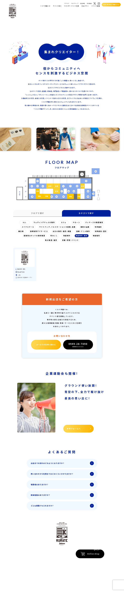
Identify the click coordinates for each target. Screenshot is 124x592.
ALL (24, 222)
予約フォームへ (74, 429)
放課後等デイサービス (39, 231)
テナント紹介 (57, 6)
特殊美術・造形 (101, 231)
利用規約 (82, 3)
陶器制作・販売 (82, 236)
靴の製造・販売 (51, 240)
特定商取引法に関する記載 (95, 562)
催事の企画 (85, 227)
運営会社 (101, 569)
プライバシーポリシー (97, 565)
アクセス (66, 3)
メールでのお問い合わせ (46, 344)
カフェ (63, 222)
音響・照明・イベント (70, 240)
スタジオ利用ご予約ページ (111, 4)
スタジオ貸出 (24, 564)
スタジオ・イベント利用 (71, 6)
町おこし (54, 236)
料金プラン (85, 6)
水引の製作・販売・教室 (62, 231)
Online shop (93, 554)
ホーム (22, 551)
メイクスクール (28, 227)
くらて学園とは (45, 6)
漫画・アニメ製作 (83, 231)
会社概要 (89, 3)
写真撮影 (98, 227)
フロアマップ (74, 3)
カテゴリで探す (86, 213)
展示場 (21, 231)
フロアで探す (37, 213)
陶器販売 (96, 236)
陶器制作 (66, 236)
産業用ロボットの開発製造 (34, 236)
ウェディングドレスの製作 (44, 222)
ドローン (76, 222)
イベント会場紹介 (43, 551)
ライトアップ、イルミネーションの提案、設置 (57, 227)
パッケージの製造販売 (94, 222)
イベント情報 (95, 6)
